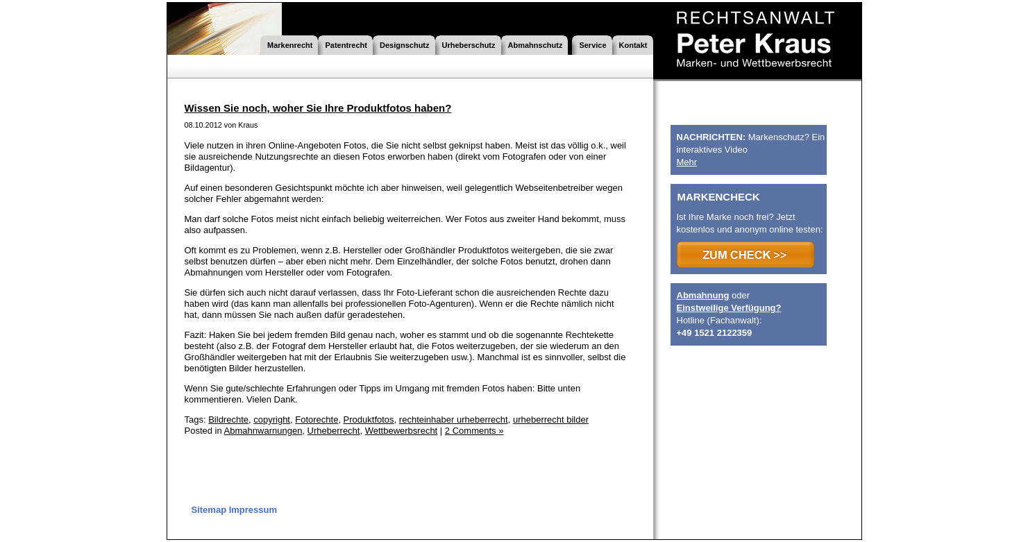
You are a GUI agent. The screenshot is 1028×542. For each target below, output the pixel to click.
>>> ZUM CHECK (745, 255)
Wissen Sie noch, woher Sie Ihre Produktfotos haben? (318, 108)
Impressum (253, 510)
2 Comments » (474, 430)
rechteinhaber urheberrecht (453, 419)
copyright (271, 419)
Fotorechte (316, 419)
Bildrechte (228, 419)
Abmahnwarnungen (263, 430)
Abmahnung (703, 295)
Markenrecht (289, 45)
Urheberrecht (333, 430)
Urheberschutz (469, 45)
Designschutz (405, 45)
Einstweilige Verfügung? (729, 308)
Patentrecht (346, 45)
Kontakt (633, 45)
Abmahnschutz (535, 45)
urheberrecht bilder (551, 419)
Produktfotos (369, 419)
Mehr (687, 162)
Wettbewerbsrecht (401, 430)
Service (592, 45)
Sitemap (209, 510)
